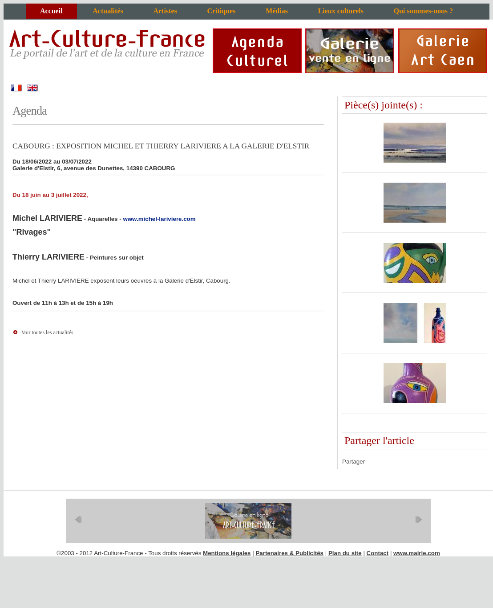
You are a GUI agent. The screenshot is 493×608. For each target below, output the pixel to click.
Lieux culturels (341, 11)
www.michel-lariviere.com (159, 219)
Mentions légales (227, 553)
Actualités (108, 11)
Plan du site (345, 553)
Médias (277, 11)
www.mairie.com (416, 553)
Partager (353, 461)
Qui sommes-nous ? (423, 11)
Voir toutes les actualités (47, 332)
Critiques (221, 11)
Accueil (51, 11)
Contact (378, 553)
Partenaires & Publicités (289, 553)
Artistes (165, 11)
